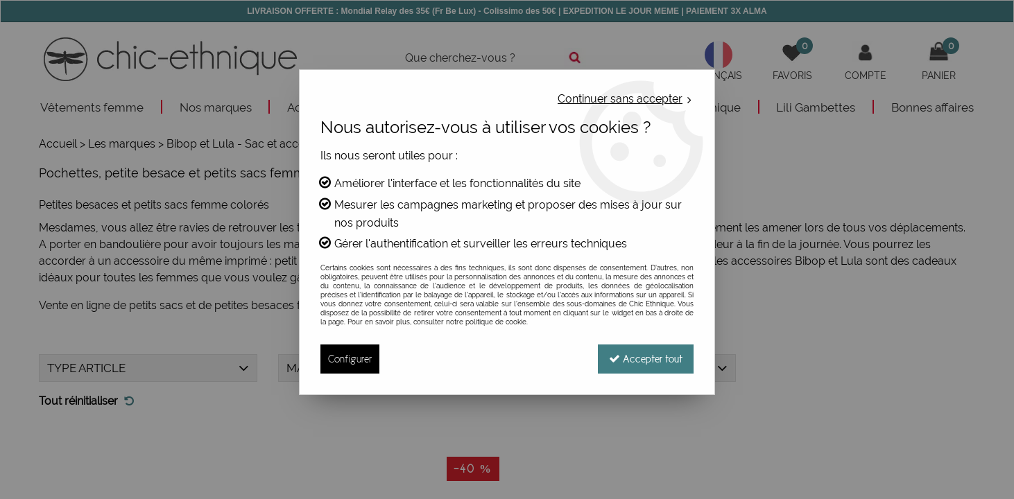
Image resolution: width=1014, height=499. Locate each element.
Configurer (350, 359)
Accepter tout (645, 359)
